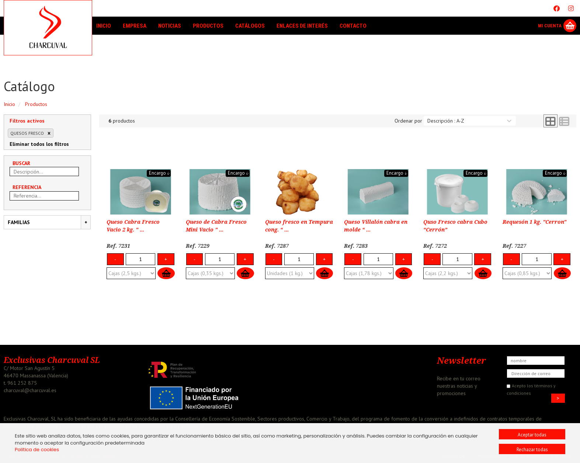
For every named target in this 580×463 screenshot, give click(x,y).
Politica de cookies (37, 449)
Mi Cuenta (550, 25)
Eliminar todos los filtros (39, 144)
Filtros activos (27, 120)
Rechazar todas (532, 449)
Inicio (103, 26)
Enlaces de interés (302, 26)
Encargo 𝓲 (159, 173)
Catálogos (250, 26)
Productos (208, 26)
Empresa (134, 26)
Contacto (353, 26)
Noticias (169, 26)
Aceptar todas (532, 435)
